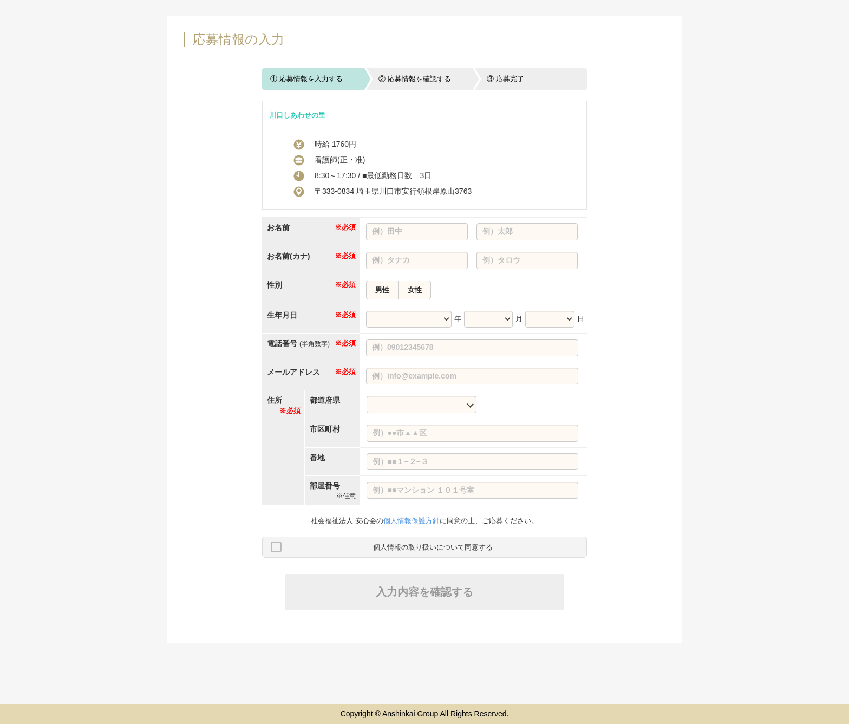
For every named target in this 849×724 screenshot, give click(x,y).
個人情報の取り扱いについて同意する (433, 547)
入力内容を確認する (424, 592)
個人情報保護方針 (411, 521)
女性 (415, 290)
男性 (382, 290)
